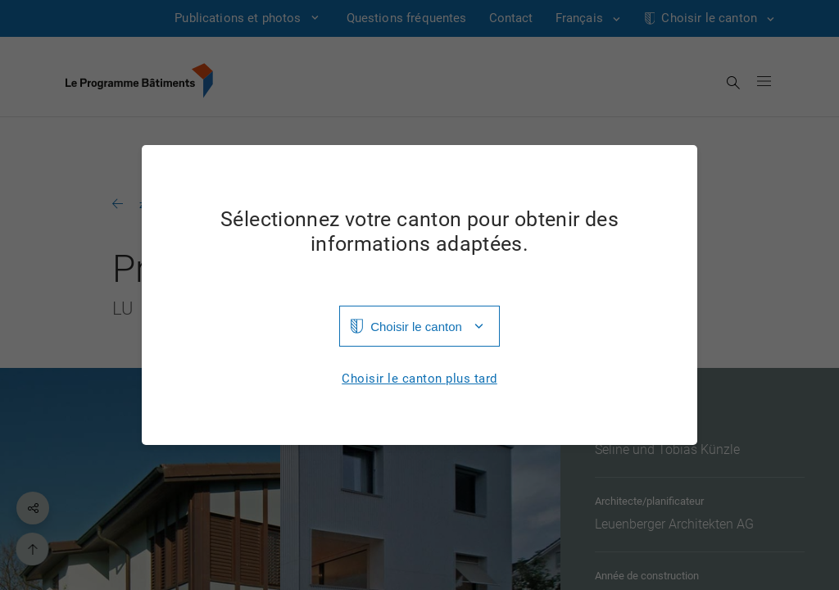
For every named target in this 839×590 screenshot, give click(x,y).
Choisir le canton (416, 327)
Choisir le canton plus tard (419, 379)
